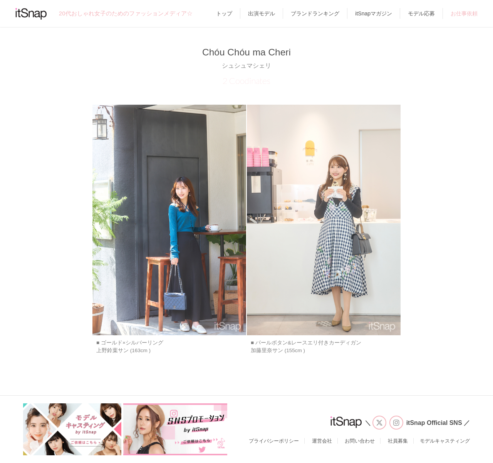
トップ (224, 13)
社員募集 (398, 441)
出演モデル (261, 13)
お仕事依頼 (464, 13)
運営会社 (322, 441)
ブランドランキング (315, 13)
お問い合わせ (360, 441)
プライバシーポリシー (274, 441)
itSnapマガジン (373, 13)
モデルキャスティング (445, 441)
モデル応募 (421, 13)
